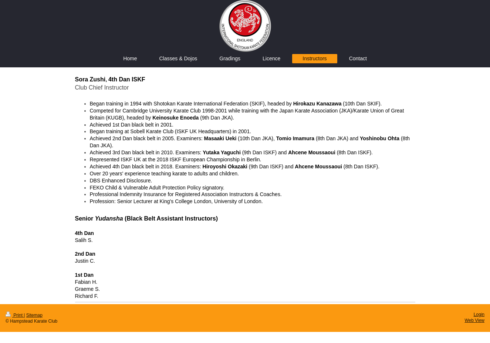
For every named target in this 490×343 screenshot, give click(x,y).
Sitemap (34, 315)
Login (479, 314)
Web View (474, 320)
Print (15, 315)
